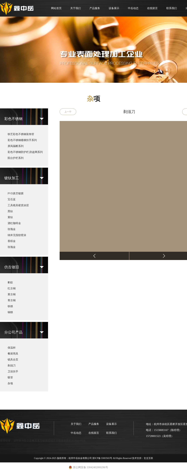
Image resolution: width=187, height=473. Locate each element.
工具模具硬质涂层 (18, 205)
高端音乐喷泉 (56, 440)
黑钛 (10, 211)
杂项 (10, 383)
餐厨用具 (13, 353)
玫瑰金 (12, 229)
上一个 (67, 112)
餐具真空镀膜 (40, 440)
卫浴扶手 (13, 371)
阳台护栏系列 (16, 158)
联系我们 (171, 8)
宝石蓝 (12, 199)
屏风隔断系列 (16, 146)
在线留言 (152, 8)
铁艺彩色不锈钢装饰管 (21, 134)
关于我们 (75, 8)
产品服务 (94, 8)
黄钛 (10, 217)
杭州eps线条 (79, 440)
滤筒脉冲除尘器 (22, 440)
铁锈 (10, 306)
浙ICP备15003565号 (102, 458)
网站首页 (56, 8)
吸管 (10, 377)
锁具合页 (13, 359)
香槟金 (12, 241)
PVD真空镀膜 (16, 193)
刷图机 (68, 440)
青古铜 (12, 300)
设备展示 (114, 8)
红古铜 (12, 288)
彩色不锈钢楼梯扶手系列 (22, 140)
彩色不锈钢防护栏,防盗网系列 (25, 152)
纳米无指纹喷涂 (17, 235)
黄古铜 (12, 294)
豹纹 (10, 282)
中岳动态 (133, 8)
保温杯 (12, 347)
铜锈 (10, 312)
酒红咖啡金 (14, 223)
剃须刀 (12, 365)
